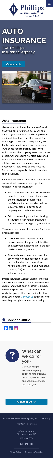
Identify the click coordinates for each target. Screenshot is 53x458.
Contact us (27, 296)
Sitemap (34, 424)
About (45, 418)
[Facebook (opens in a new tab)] (6, 328)
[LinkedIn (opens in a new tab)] (11, 328)
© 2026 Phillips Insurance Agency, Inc (20, 418)
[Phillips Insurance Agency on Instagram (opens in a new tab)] (31, 444)
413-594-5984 (26, 438)
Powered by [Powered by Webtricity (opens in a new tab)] (34, 452)
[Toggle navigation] (49, 3)
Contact (21, 424)
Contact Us (13, 64)
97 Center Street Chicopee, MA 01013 (26, 432)
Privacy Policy (15, 452)
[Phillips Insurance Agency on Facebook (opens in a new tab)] (21, 444)
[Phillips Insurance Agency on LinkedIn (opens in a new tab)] (26, 444)
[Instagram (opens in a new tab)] (16, 328)
